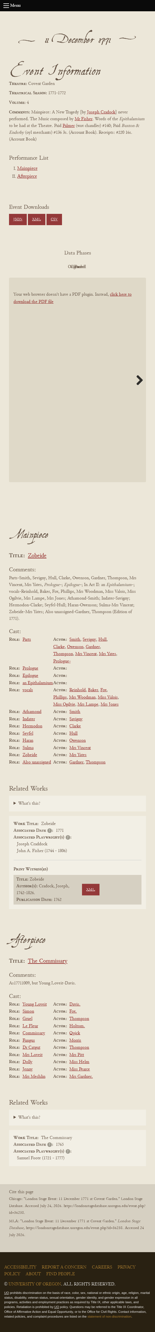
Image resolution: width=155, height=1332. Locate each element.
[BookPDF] (77, 380)
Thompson (63, 654)
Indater (29, 719)
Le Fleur (30, 1026)
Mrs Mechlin (34, 1076)
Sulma (28, 748)
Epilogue (30, 675)
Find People (60, 1274)
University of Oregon (34, 1284)
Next (137, 380)
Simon (28, 1011)
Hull (102, 639)
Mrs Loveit (33, 1055)
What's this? (29, 803)
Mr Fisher (83, 119)
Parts (27, 639)
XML (36, 219)
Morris (75, 1040)
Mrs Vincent (86, 654)
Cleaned (92, 267)
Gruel (27, 1019)
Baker (93, 690)
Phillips (60, 697)
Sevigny (89, 639)
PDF (29, 267)
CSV (54, 219)
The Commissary (47, 961)
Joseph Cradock (101, 112)
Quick (74, 1033)
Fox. (73, 1011)
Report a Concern (64, 1267)
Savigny (76, 719)
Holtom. (77, 1026)
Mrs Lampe (88, 704)
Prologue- (62, 661)
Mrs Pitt (76, 1055)
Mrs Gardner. (81, 1076)
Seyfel (28, 733)
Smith (74, 639)
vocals (28, 690)
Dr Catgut (31, 1047)
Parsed (122, 267)
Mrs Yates (107, 654)
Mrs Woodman (82, 697)
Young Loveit (35, 1004)
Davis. (74, 1004)
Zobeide (37, 556)
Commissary (34, 1033)
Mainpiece (27, 168)
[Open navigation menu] (6, 5)
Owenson (75, 647)
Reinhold (77, 690)
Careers (102, 1267)
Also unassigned (37, 762)
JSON (17, 219)
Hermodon (32, 726)
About (33, 1274)
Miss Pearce (79, 1069)
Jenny (28, 1069)
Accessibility (20, 1267)
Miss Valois (108, 697)
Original (61, 267)
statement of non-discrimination (109, 1316)
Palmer (69, 126)
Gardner (93, 647)
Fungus (29, 1040)
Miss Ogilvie (64, 704)
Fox (103, 690)
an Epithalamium (38, 683)
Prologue (30, 668)
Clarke (59, 647)
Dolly (27, 1062)
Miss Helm (79, 1062)
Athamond (32, 712)
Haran (28, 740)
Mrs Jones (110, 704)
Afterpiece (27, 176)
